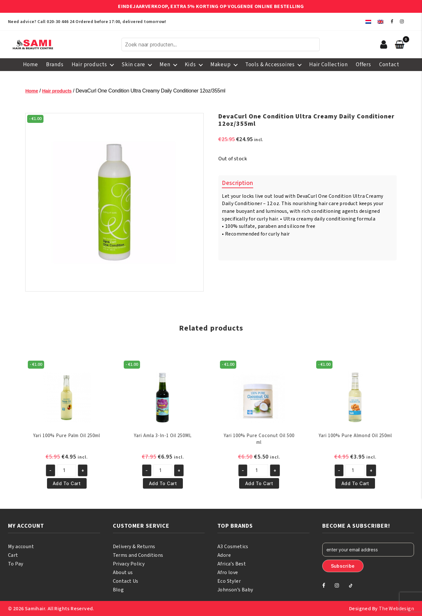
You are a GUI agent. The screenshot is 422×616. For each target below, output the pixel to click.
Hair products (89, 64)
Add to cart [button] (67, 483)
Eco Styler (229, 580)
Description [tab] (237, 183)
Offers (363, 64)
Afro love (227, 572)
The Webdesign (396, 608)
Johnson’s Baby (235, 589)
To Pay (15, 563)
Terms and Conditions (138, 554)
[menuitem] (368, 21)
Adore (224, 554)
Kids (190, 64)
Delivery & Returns (134, 546)
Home (30, 64)
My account (21, 546)
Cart (13, 554)
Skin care (133, 64)
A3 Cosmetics (232, 546)
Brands (55, 64)
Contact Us (125, 580)
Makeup (220, 64)
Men (165, 64)
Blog (118, 589)
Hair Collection (328, 64)
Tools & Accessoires (270, 64)
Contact (389, 64)
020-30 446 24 (60, 22)
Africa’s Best (231, 563)
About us (123, 572)
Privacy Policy (129, 563)
